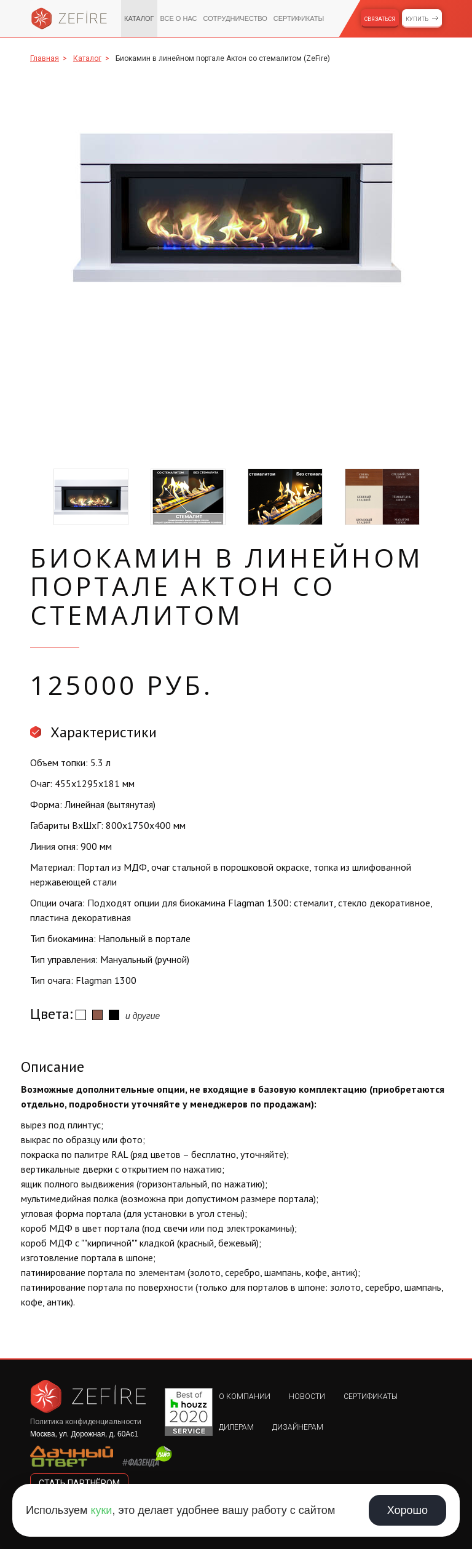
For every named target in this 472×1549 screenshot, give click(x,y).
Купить (417, 19)
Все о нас (178, 18)
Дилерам (236, 1427)
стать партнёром (79, 1483)
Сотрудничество (235, 18)
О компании (244, 1396)
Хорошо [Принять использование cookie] (407, 1510)
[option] (236, 207)
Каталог (139, 18)
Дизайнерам (297, 1427)
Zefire (69, 18)
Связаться (379, 19)
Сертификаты (298, 18)
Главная (44, 58)
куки (101, 1510)
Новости (307, 1396)
